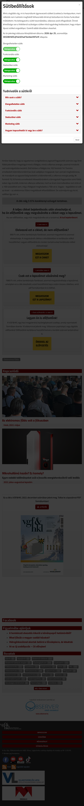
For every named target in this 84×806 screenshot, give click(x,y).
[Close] (79, 4)
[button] (13, 97)
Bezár (77, 140)
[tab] (42, 97)
